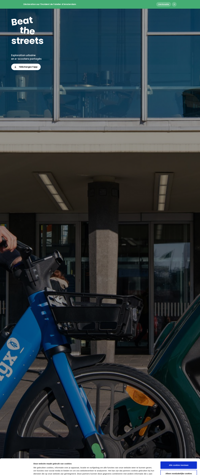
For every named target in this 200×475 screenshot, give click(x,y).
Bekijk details (138, 470)
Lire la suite (163, 4)
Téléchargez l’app (26, 66)
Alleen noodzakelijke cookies (178, 458)
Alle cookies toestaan (178, 450)
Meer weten (120, 462)
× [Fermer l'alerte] (174, 4)
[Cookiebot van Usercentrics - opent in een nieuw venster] (16, 470)
